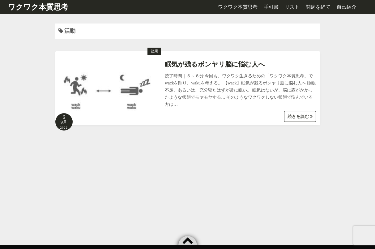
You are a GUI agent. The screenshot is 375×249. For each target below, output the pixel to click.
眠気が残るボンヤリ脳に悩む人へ (215, 64)
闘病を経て (318, 7)
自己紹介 (346, 7)
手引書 (271, 7)
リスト (292, 7)
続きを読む (300, 116)
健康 (154, 51)
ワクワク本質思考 (38, 7)
